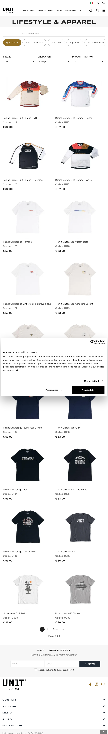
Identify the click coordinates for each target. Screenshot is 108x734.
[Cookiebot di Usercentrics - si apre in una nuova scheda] (92, 342)
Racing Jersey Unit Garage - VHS (20, 117)
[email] (62, 657)
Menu (53, 706)
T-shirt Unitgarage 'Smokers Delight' (74, 300)
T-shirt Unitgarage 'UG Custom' (19, 545)
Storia (59, 11)
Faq (80, 11)
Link (71, 663)
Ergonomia (74, 42)
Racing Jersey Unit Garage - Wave (73, 178)
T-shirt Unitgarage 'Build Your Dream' (23, 423)
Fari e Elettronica (95, 42)
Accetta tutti (88, 390)
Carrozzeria (56, 42)
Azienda (53, 700)
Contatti (53, 693)
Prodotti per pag (82, 56)
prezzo (7, 56)
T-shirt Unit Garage (65, 545)
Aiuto (53, 712)
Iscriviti (90, 657)
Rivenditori (70, 11)
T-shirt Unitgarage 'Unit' (68, 423)
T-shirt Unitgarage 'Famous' (17, 239)
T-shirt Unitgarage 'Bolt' (15, 484)
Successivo (59, 622)
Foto (50, 11)
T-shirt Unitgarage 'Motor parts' (72, 239)
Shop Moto (28, 11)
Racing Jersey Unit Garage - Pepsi (73, 117)
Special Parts (12, 42)
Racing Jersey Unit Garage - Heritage (23, 178)
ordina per (44, 56)
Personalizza (53, 390)
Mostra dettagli (91, 381)
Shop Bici (41, 11)
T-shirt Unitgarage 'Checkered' (71, 484)
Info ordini (53, 719)
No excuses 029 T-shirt (15, 607)
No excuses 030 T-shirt (67, 607)
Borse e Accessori (34, 42)
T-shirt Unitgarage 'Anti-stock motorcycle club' (27, 300)
